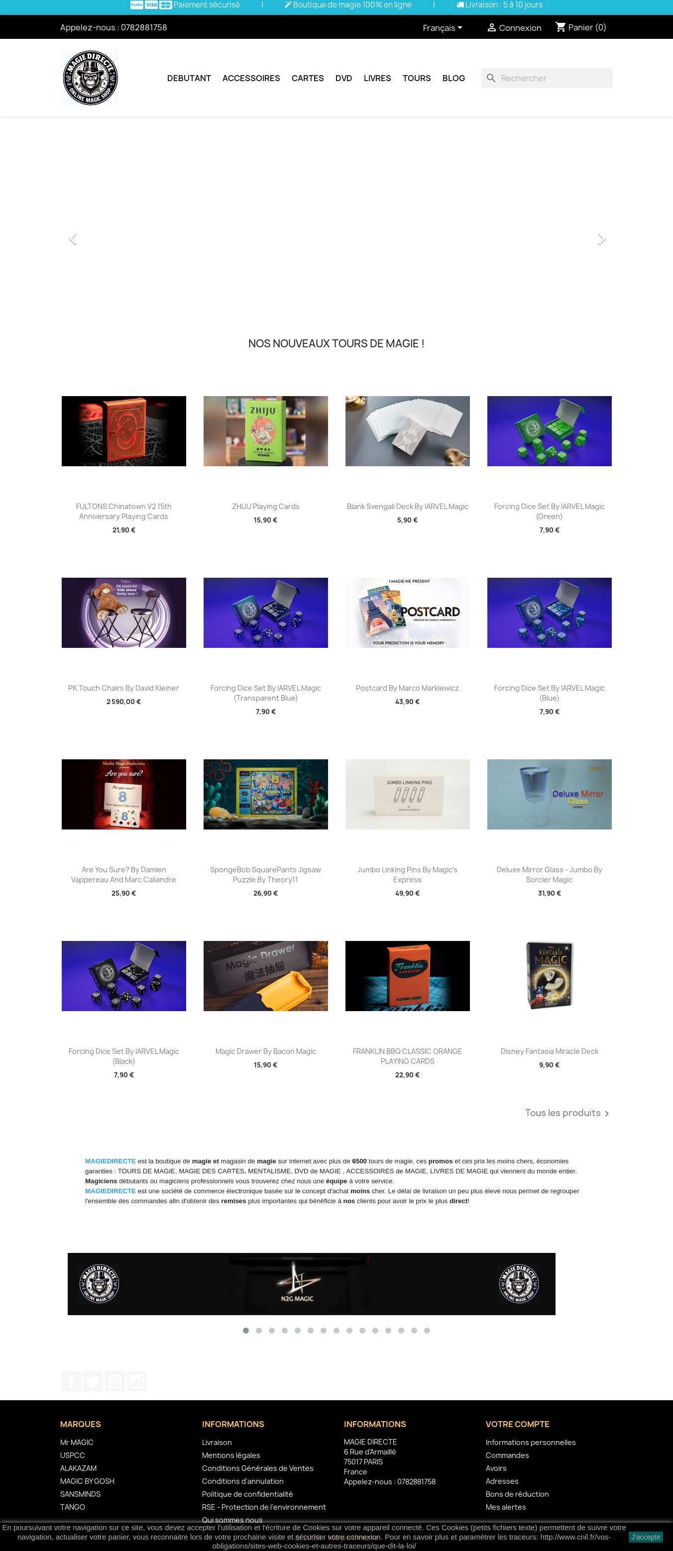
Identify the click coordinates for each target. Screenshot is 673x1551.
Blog (454, 78)
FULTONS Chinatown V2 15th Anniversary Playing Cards (124, 511)
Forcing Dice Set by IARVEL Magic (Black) (124, 1056)
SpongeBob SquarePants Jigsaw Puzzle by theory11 (265, 874)
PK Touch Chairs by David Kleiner (123, 688)
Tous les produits (569, 1114)
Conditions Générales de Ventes (258, 1468)
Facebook (71, 1381)
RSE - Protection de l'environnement (264, 1507)
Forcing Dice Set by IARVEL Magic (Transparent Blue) (266, 693)
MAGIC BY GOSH (87, 1481)
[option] (336, 233)
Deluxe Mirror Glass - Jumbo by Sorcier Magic (549, 874)
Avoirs (496, 1468)
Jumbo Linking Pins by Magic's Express (407, 874)
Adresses (502, 1481)
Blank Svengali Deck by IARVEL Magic (407, 506)
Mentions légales (231, 1455)
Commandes (507, 1455)
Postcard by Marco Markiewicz (407, 688)
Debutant (189, 78)
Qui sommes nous (232, 1520)
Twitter (93, 1381)
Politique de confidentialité (247, 1494)
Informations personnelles (531, 1442)
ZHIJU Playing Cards (266, 506)
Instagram (137, 1381)
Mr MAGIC (77, 1442)
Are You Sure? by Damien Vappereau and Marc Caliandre (123, 874)
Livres (377, 78)
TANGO (72, 1507)
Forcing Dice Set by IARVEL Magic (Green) (549, 511)
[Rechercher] (547, 78)
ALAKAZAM (78, 1468)
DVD (344, 78)
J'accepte (646, 1537)
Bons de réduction (517, 1494)
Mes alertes (506, 1507)
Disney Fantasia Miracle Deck (549, 1051)
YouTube (115, 1381)
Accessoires (251, 78)
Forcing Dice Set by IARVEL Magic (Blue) (549, 693)
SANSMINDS (80, 1494)
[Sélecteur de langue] (444, 28)
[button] (101, 233)
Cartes (308, 78)
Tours (417, 78)
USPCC (72, 1455)
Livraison (217, 1442)
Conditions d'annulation (243, 1481)
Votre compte (518, 1424)
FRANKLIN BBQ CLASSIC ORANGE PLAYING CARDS (407, 1056)
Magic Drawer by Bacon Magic (266, 1051)
